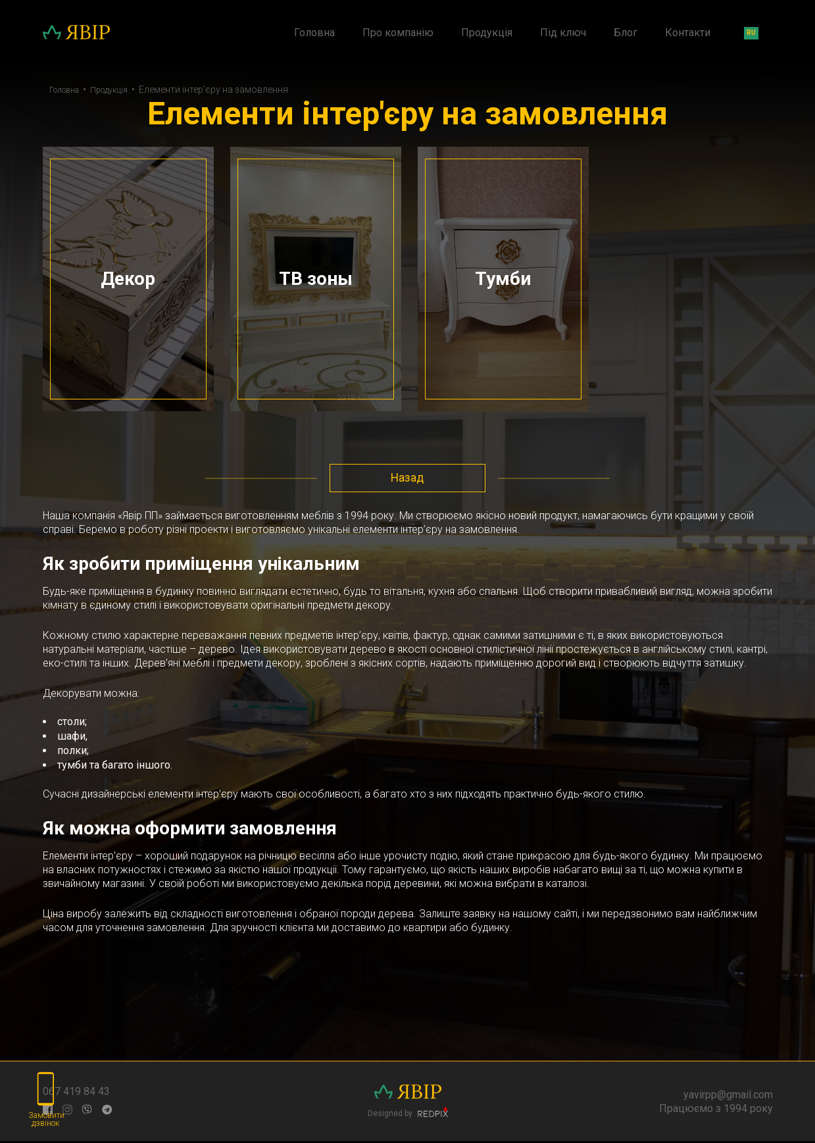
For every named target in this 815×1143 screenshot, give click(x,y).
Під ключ (563, 33)
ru (751, 32)
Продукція (486, 33)
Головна (314, 33)
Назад (408, 479)
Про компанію (397, 33)
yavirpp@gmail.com (728, 1096)
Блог (625, 33)
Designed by (408, 1114)
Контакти (687, 33)
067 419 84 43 (76, 1093)
